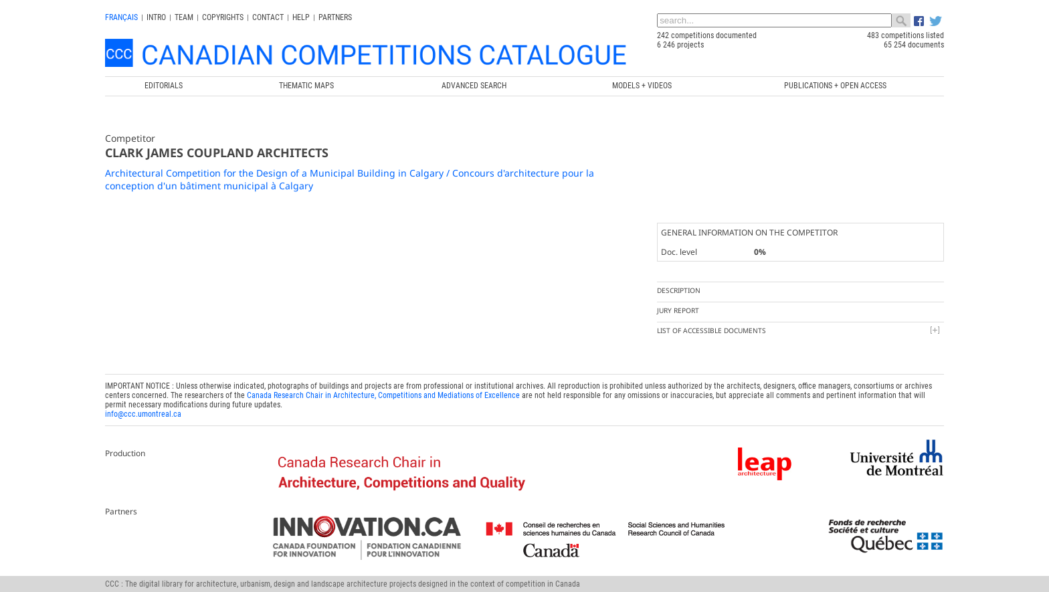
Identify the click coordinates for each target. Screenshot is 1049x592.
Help (301, 17)
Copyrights (223, 17)
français (121, 17)
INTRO (156, 17)
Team (184, 17)
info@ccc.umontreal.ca (143, 414)
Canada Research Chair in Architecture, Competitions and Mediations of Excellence (383, 395)
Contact (268, 17)
